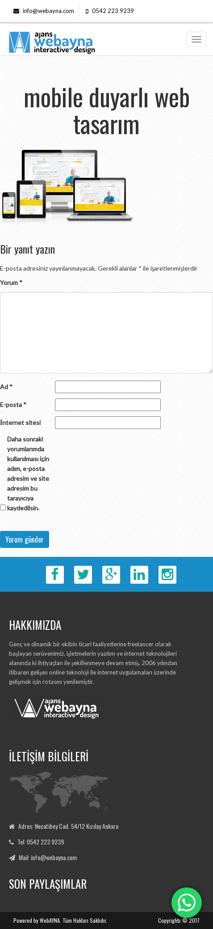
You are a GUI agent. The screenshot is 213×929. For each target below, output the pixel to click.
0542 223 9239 (113, 10)
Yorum (11, 282)
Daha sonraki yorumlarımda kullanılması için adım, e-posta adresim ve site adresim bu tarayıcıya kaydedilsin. (28, 473)
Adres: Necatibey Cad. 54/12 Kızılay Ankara (68, 826)
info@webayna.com (48, 10)
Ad (6, 386)
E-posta (13, 404)
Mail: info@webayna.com (48, 857)
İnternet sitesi (20, 422)
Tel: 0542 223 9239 (40, 841)
